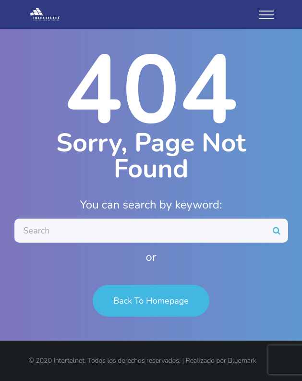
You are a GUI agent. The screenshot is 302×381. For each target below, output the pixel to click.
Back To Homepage (151, 301)
